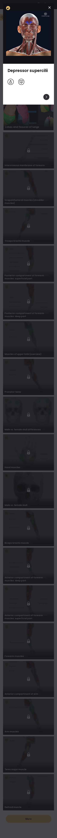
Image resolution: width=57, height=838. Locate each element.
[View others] (46, 97)
